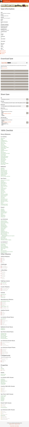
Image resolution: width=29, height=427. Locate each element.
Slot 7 (14, 86)
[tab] (14, 63)
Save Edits (4, 63)
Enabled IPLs (2, 53)
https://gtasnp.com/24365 (7, 113)
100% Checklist (3, 50)
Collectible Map (3, 52)
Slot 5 (14, 81)
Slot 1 (14, 70)
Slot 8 (14, 89)
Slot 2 (14, 73)
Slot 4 (14, 78)
